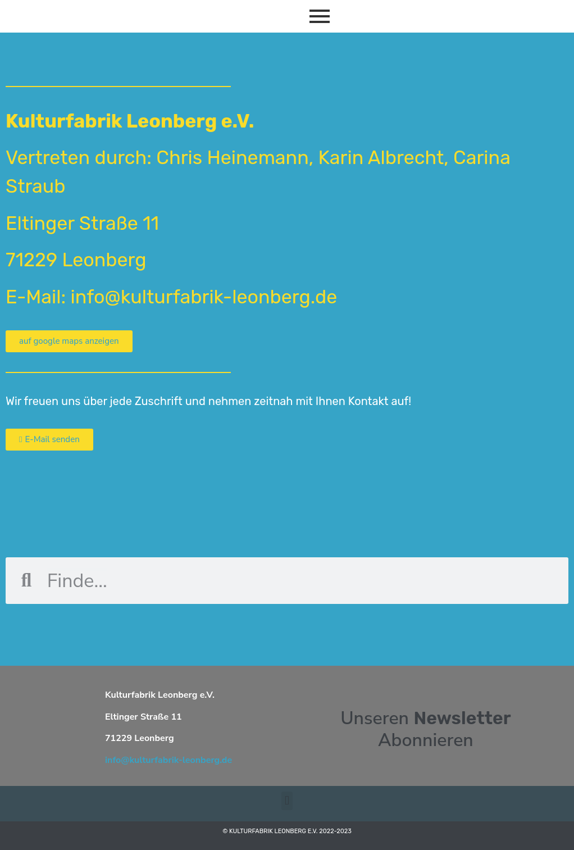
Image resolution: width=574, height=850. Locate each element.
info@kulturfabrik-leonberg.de (168, 760)
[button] (286, 801)
